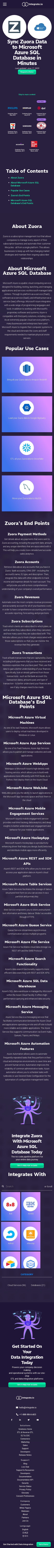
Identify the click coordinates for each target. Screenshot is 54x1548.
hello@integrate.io (26, 1407)
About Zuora (17, 177)
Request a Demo (27, 72)
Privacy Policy (25, 1489)
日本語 (25, 1533)
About (25, 1514)
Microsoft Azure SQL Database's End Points (22, 202)
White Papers (25, 1508)
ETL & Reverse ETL (25, 1432)
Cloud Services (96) (17, 1285)
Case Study (41, 101)
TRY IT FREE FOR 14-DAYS (27, 1166)
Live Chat (25, 1467)
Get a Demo (43, 1544)
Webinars (25, 1511)
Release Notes (25, 1455)
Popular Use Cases (20, 190)
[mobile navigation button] (4, 4)
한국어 (25, 1536)
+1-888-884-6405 (26, 1414)
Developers (25, 1452)
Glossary (25, 1493)
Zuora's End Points (20, 195)
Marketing (25, 1442)
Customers (25, 1505)
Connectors (25, 1439)
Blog (25, 1463)
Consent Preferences (25, 1496)
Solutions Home (25, 1429)
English (25, 1529)
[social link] (12, 1420)
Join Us (25, 1521)
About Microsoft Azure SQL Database (25, 184)
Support (25, 1448)
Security (25, 1483)
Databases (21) (38, 1285)
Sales (25, 1445)
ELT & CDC (25, 1435)
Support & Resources (25, 1470)
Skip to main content (27, 94)
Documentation (25, 1476)
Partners (25, 1517)
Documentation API (25, 1480)
